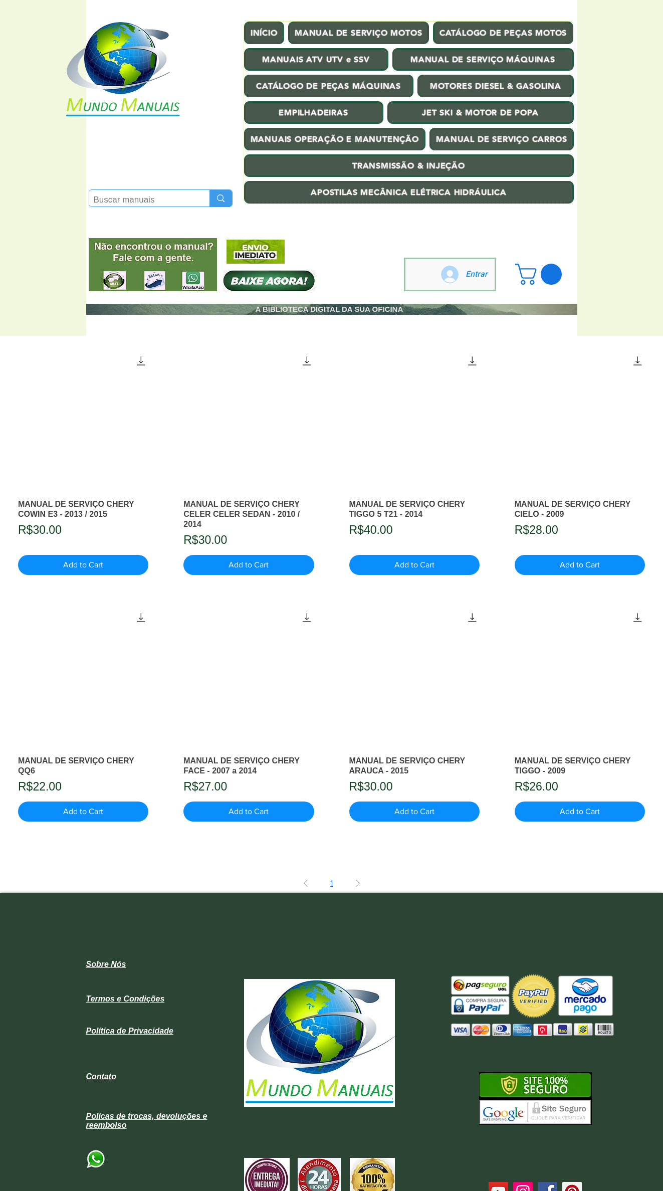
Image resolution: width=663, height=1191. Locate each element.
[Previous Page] (306, 883)
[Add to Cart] (83, 565)
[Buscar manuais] (141, 200)
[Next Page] (358, 883)
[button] (541, 274)
